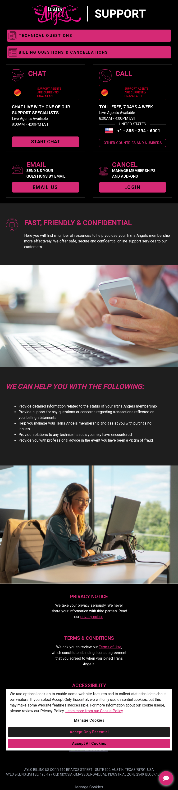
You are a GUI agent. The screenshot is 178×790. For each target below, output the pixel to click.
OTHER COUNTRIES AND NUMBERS (133, 143)
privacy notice (91, 616)
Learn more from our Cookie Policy (94, 711)
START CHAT (45, 142)
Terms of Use (110, 647)
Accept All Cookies (89, 743)
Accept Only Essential (89, 732)
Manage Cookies (89, 720)
